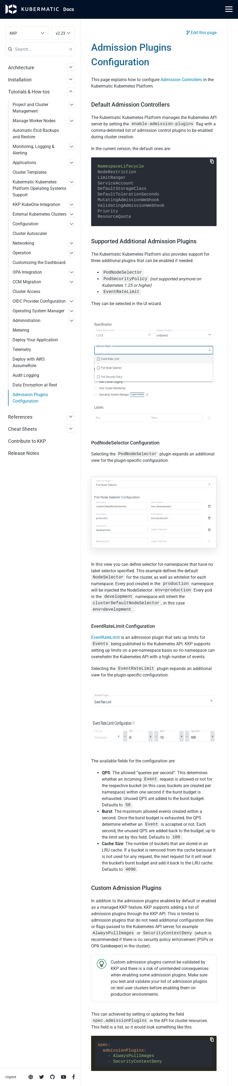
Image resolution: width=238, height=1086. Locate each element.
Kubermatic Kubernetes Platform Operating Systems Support (39, 188)
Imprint (10, 218)
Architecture (21, 67)
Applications (24, 162)
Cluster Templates (30, 172)
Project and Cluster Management (30, 108)
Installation (20, 79)
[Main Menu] (229, 9)
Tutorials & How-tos (29, 92)
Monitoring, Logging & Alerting (33, 149)
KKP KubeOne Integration (36, 204)
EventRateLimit (105, 637)
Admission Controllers (181, 79)
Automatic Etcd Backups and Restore (36, 133)
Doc (68, 9)
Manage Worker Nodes (34, 120)
